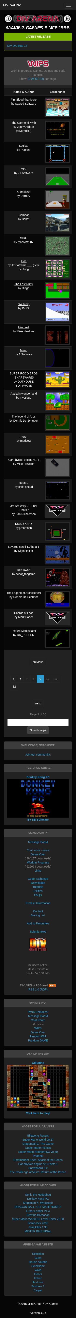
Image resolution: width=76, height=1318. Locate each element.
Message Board (38, 842)
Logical (23, 145)
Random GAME (38, 1040)
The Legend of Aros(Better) (23, 592)
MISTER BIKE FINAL (38, 1231)
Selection (38, 1253)
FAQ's (38, 895)
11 (56, 678)
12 (14, 686)
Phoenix (38, 1155)
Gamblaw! (23, 191)
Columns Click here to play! (38, 1088)
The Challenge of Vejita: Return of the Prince (38, 1172)
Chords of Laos (23, 613)
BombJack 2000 (38, 1223)
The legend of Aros (24, 416)
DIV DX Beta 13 (17, 45)
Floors (38, 1274)
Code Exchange (38, 878)
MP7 (24, 168)
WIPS (38, 1028)
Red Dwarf (23, 570)
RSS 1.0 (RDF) (37, 989)
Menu (23, 350)
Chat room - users (38, 850)
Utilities (38, 891)
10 (29, 78)
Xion (24, 261)
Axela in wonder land (24, 393)
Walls (38, 1270)
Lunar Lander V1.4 (38, 1211)
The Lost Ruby (23, 284)
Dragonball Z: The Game (38, 1143)
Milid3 (24, 238)
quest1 (23, 482)
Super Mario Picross (38, 1147)
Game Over (38, 854)
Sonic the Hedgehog (38, 1194)
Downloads (38, 882)
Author (29, 91)
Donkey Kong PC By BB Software (38, 798)
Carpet (38, 1290)
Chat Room (38, 1020)
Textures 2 (38, 1286)
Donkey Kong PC (38, 1198)
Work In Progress (38, 862)
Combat (24, 215)
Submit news (38, 931)
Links (38, 870)
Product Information (38, 903)
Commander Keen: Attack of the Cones (38, 1160)
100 (41, 78)
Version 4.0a (38, 1313)
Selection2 (38, 1266)
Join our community (37, 754)
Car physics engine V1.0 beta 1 (38, 1164)
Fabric (38, 1278)
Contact (38, 911)
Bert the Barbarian (38, 1215)
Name (17, 91)
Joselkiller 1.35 (38, 1227)
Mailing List (38, 915)
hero (24, 436)
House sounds (38, 1262)
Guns (38, 1257)
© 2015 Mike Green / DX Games (38, 1303)
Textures (38, 1282)
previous (38, 662)
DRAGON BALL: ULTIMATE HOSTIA (38, 1206)
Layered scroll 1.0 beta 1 (23, 546)
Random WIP (38, 1036)
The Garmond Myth (24, 122)
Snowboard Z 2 (38, 1168)
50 (36, 78)
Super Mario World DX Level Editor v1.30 (38, 1219)
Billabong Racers (38, 1135)
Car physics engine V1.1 (23, 459)
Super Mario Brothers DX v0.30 (38, 1151)
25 (32, 78)
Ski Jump (24, 304)
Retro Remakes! (38, 1012)
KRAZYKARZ (23, 523)
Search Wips (38, 730)
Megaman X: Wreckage (38, 1202)
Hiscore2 (23, 327)
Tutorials (38, 886)
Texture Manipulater (23, 630)
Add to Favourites (38, 923)
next (38, 703)
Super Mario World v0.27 (38, 1139)
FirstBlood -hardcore (23, 99)
